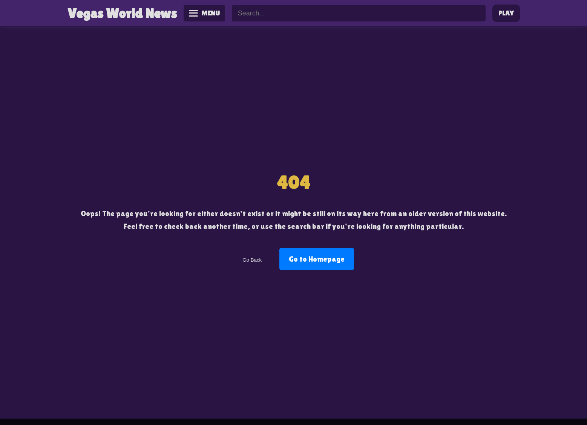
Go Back (252, 260)
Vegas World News (122, 13)
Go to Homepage (317, 259)
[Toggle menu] (204, 13)
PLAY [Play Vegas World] (505, 13)
